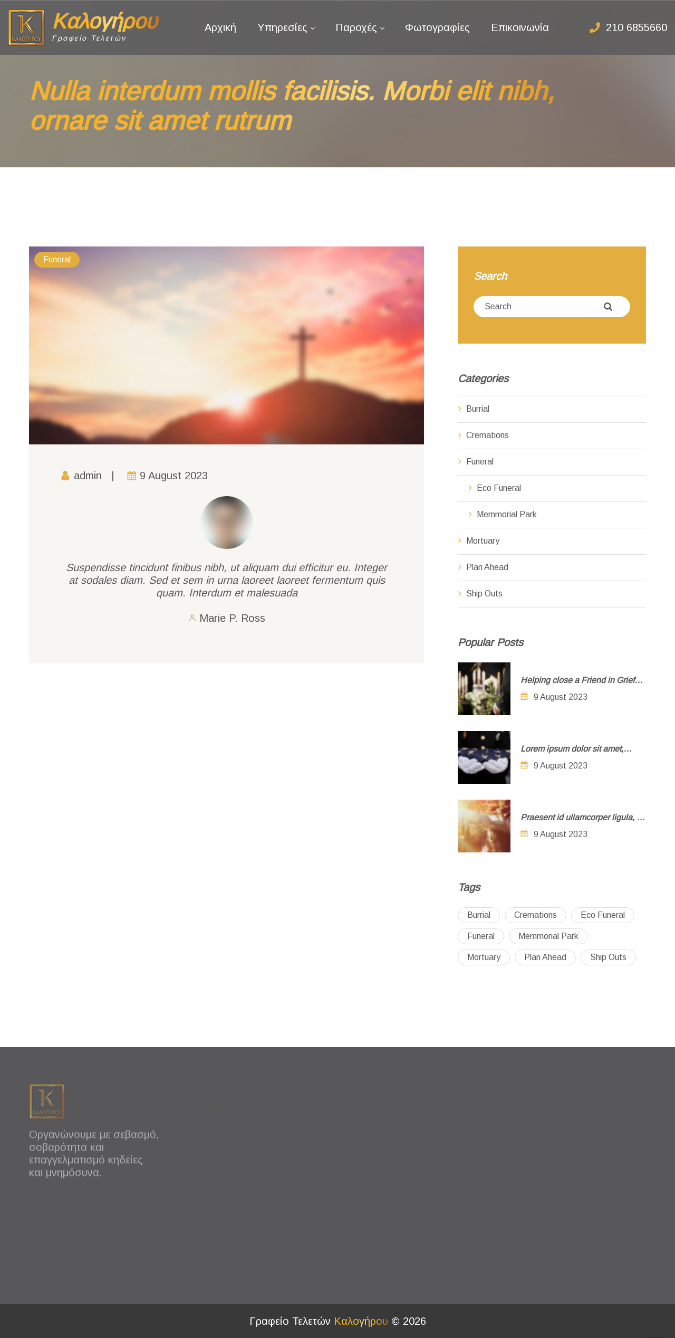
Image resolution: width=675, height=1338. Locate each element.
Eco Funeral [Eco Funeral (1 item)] (603, 914)
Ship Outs (484, 593)
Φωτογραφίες (437, 27)
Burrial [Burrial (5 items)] (478, 914)
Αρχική (220, 27)
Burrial (477, 408)
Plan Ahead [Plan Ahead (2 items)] (545, 957)
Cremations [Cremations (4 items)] (535, 914)
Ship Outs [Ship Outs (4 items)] (608, 957)
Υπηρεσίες (282, 27)
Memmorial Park (507, 514)
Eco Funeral (499, 487)
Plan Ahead (487, 567)
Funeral (57, 259)
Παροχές (356, 27)
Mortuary (482, 540)
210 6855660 (636, 27)
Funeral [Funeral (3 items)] (481, 936)
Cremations (487, 435)
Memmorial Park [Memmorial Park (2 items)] (548, 936)
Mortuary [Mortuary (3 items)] (483, 957)
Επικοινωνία (520, 27)
